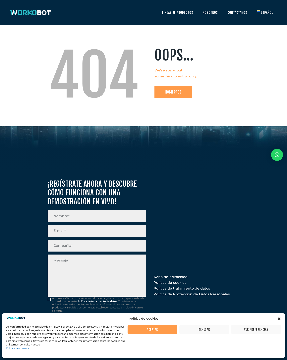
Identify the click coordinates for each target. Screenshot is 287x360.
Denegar (204, 329)
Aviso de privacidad (170, 277)
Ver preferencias (256, 329)
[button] (279, 319)
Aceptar (152, 329)
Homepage (173, 92)
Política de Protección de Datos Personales (191, 294)
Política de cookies (17, 348)
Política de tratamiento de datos (97, 301)
